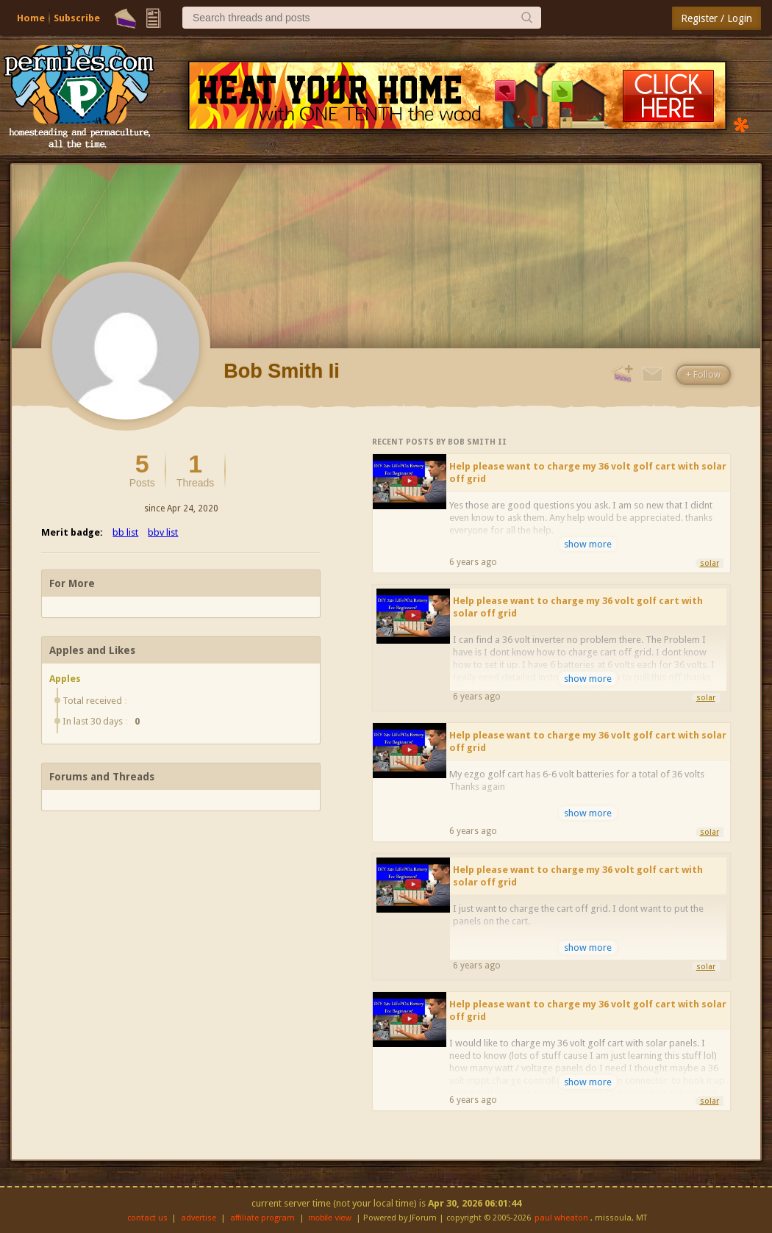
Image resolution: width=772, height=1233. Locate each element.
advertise (198, 1218)
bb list (125, 532)
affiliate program (262, 1218)
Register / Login (716, 18)
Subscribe (77, 18)
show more (588, 544)
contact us (147, 1218)
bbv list (163, 532)
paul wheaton (561, 1218)
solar (709, 563)
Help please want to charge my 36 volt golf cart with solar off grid (587, 472)
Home (31, 18)
